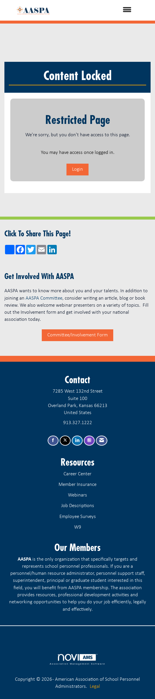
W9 (77, 527)
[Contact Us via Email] (101, 441)
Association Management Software (77, 659)
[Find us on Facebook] (53, 441)
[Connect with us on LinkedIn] (77, 441)
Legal (95, 686)
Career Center (77, 473)
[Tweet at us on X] (65, 441)
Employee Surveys (77, 516)
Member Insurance (77, 484)
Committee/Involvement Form (77, 335)
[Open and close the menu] (101, 10)
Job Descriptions (77, 505)
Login (77, 169)
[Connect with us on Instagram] (89, 441)
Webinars (77, 495)
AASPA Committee (44, 298)
